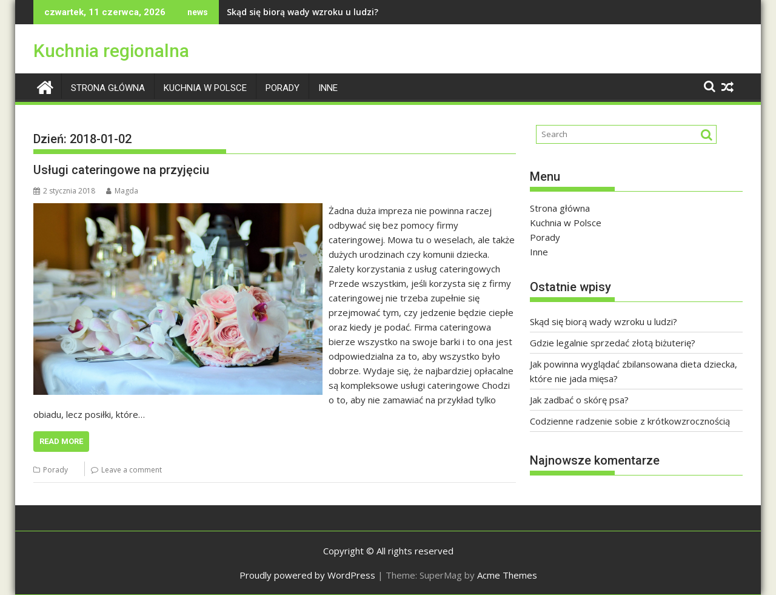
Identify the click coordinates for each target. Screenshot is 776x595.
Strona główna (108, 87)
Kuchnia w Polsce (205, 87)
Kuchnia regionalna (111, 50)
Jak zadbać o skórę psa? (579, 400)
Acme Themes (507, 575)
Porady (282, 87)
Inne (328, 87)
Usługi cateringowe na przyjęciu (121, 170)
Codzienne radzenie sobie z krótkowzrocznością (630, 421)
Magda (122, 191)
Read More (61, 441)
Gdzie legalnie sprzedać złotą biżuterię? (612, 343)
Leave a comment (131, 470)
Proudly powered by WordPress (307, 575)
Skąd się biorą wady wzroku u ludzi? (302, 12)
